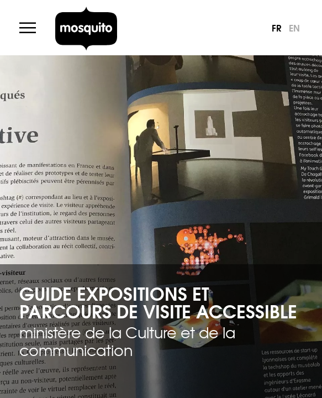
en (294, 27)
